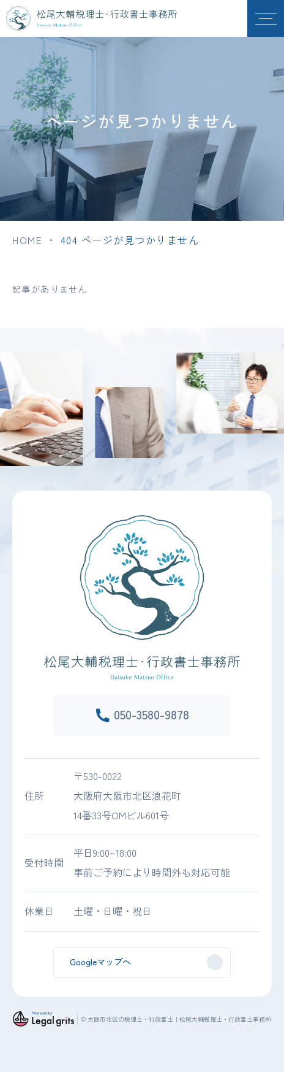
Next (280, 395)
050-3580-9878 (151, 714)
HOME (27, 239)
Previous (3, 395)
